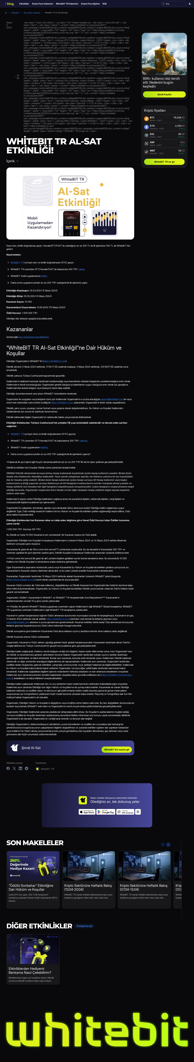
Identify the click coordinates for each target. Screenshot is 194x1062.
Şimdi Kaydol (164, 94)
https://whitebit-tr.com (54, 361)
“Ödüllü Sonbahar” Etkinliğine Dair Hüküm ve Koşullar (31, 872)
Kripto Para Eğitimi (125, 1048)
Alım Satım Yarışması (32, 13)
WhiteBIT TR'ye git (164, 161)
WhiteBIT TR (17, 262)
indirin (44, 276)
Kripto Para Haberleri (75, 1048)
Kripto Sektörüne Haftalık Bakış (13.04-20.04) (88, 872)
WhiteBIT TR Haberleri (100, 1048)
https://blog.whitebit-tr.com (21, 579)
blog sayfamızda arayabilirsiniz (33, 337)
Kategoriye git (84, 910)
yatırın (81, 269)
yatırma (83, 440)
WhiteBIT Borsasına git (116, 749)
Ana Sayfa (6, 12)
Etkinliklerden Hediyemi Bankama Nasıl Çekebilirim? (30, 955)
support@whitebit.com (112, 399)
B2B (140, 1048)
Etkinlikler (15, 13)
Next (168, 829)
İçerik (10, 161)
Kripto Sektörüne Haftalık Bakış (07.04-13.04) (143, 872)
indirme (43, 447)
